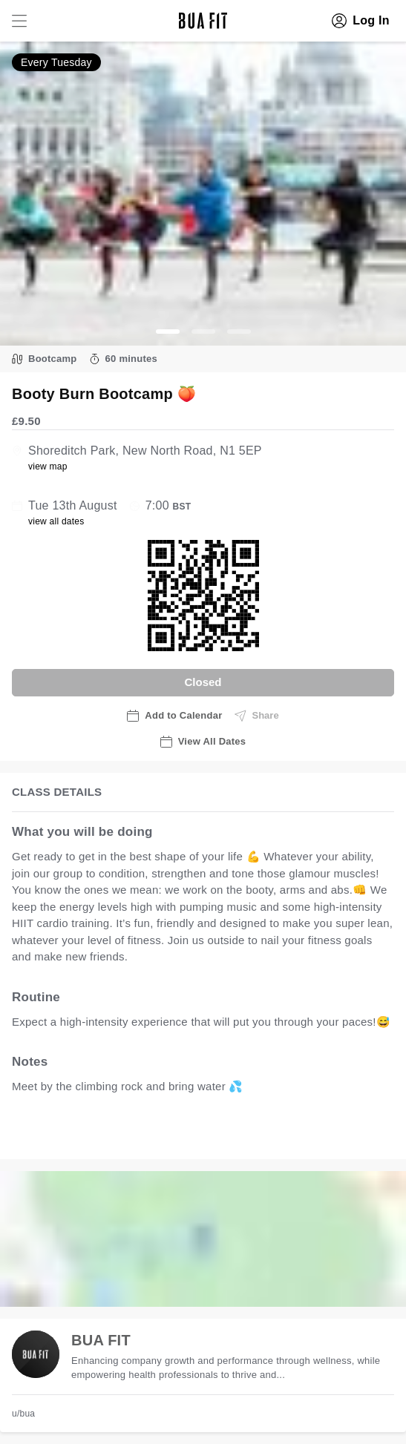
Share (257, 716)
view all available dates (312, 1133)
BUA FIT (101, 1340)
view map (48, 466)
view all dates (56, 521)
